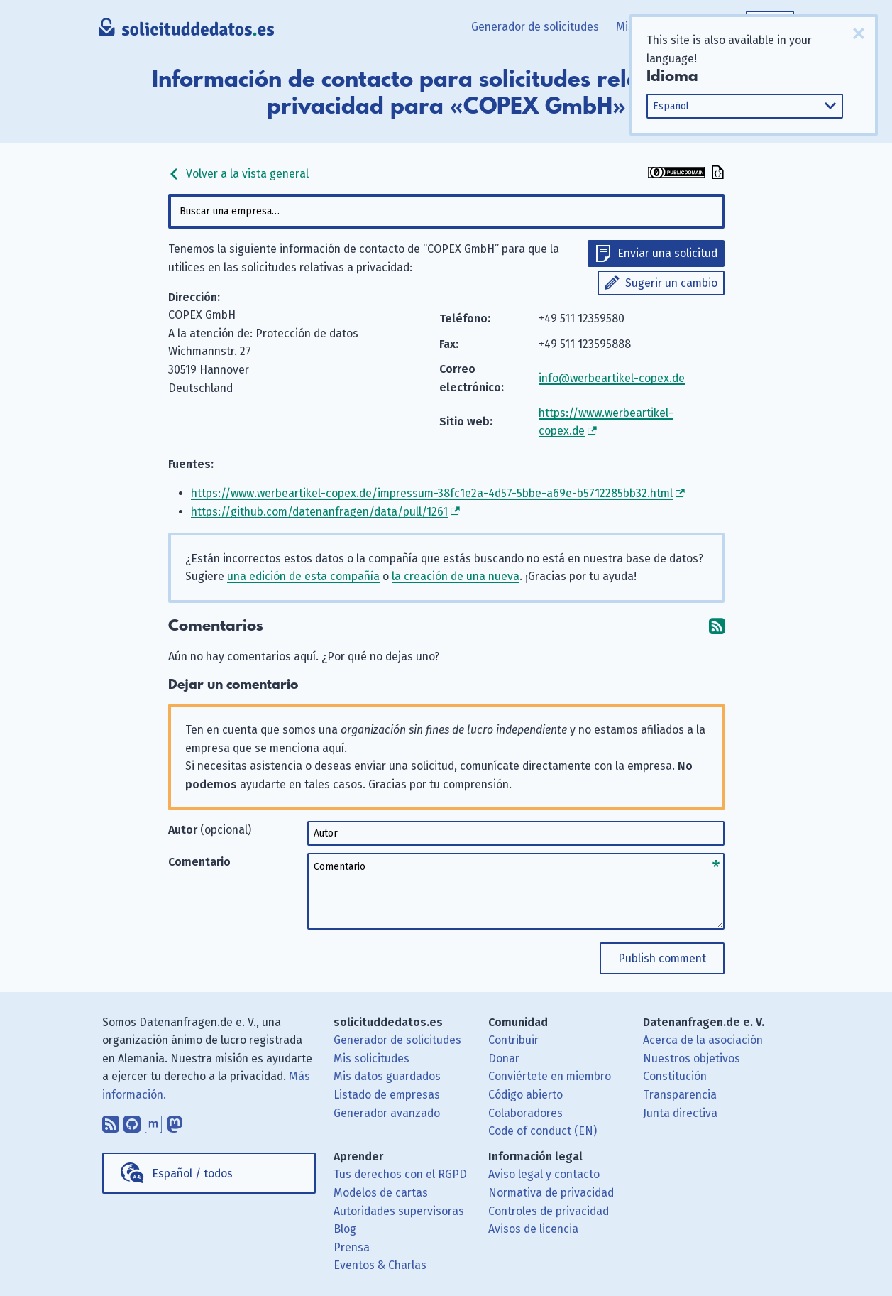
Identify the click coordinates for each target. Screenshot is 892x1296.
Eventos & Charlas (380, 1265)
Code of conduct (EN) (542, 1131)
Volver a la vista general (238, 173)
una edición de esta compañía (303, 576)
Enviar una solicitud (667, 253)
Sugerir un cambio (671, 283)
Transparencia (680, 1094)
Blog (345, 1229)
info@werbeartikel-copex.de (612, 378)
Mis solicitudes (371, 1058)
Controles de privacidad (548, 1211)
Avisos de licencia (533, 1229)
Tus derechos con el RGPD (400, 1174)
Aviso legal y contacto (544, 1174)
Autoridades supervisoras (399, 1211)
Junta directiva (680, 1113)
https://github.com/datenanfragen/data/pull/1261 (319, 511)
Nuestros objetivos (691, 1058)
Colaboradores (525, 1113)
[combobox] (446, 211)
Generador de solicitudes (535, 26)
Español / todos (192, 1173)
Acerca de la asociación (703, 1040)
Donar (503, 1058)
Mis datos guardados (387, 1076)
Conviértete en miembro (549, 1076)
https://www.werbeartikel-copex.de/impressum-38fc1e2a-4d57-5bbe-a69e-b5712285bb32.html (432, 493)
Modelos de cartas (381, 1192)
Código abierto (525, 1094)
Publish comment (662, 958)
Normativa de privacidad (551, 1192)
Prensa (352, 1247)
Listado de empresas (387, 1094)
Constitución (675, 1076)
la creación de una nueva (455, 576)
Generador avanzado (387, 1113)
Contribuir (513, 1040)
